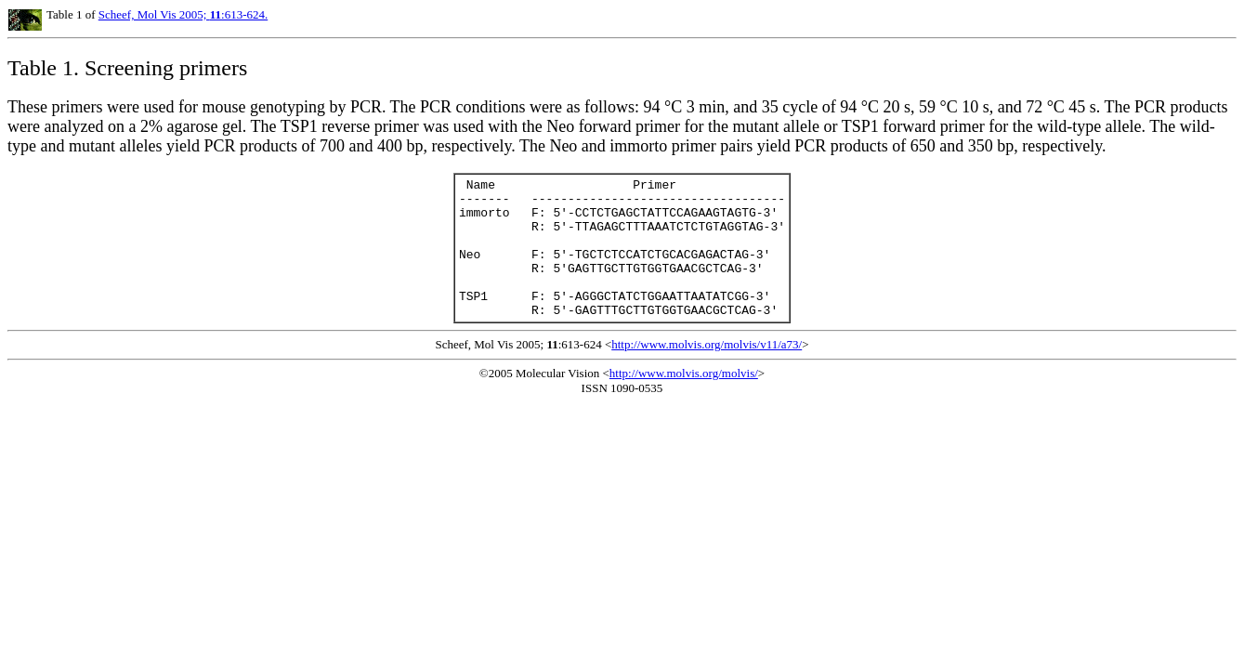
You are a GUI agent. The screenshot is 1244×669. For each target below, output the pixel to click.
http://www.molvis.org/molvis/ (683, 401)
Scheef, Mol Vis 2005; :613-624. (183, 14)
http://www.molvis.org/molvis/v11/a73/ (706, 372)
